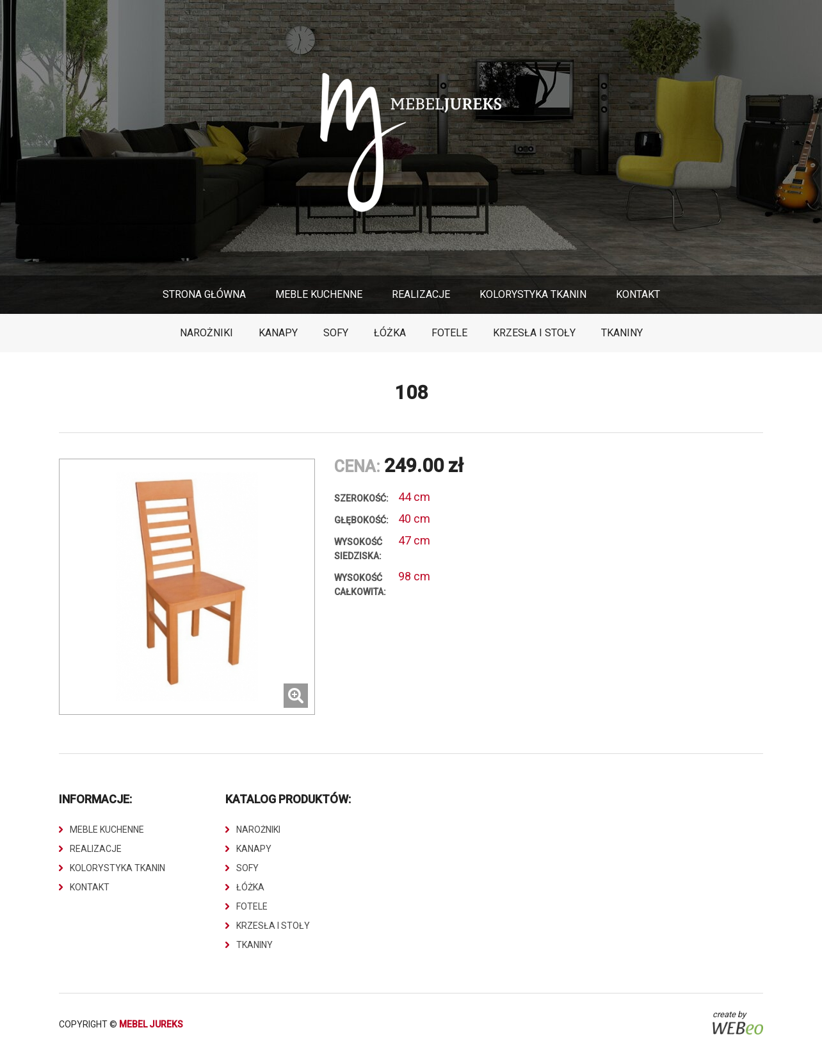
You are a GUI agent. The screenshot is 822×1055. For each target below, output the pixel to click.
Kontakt (638, 294)
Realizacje (421, 294)
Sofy (335, 333)
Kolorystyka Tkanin (533, 294)
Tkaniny (622, 333)
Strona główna (204, 294)
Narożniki (206, 333)
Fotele (449, 333)
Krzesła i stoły (534, 333)
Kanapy (278, 333)
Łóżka (390, 333)
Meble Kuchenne (318, 294)
